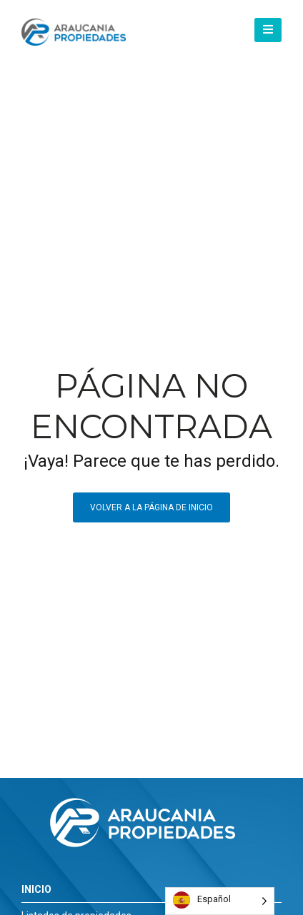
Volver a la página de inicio (151, 507)
